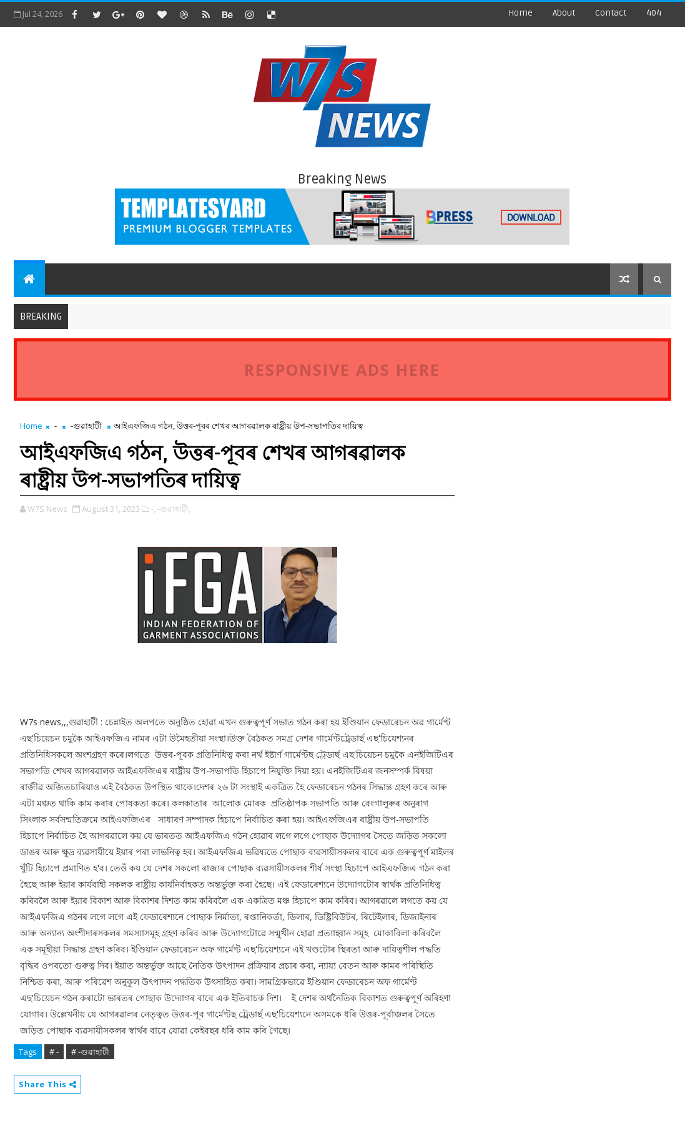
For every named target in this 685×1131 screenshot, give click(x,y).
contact (610, 12)
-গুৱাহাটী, (173, 508)
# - (54, 1051)
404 (653, 12)
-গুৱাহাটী (86, 425)
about (564, 12)
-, (153, 508)
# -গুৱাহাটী (90, 1051)
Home (520, 12)
